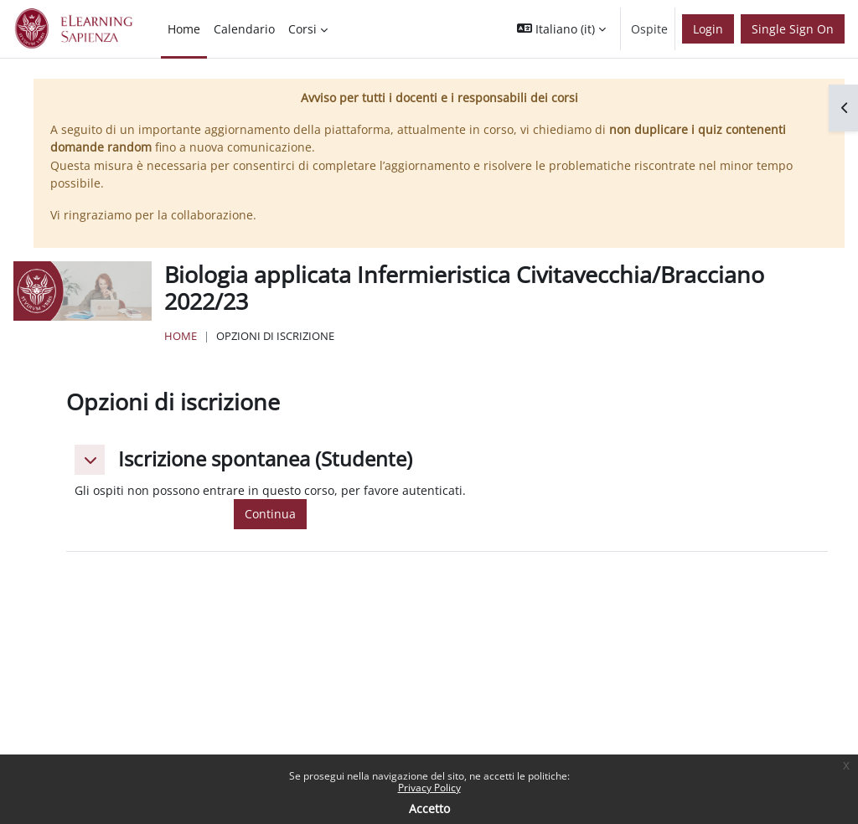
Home (180, 335)
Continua (270, 514)
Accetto (429, 808)
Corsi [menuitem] (302, 29)
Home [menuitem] (184, 29)
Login (708, 29)
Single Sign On (793, 29)
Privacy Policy (429, 787)
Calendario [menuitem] (244, 29)
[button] (561, 29)
